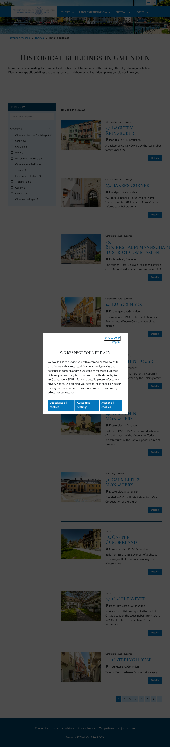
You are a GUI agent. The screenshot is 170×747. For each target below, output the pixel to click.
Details (155, 158)
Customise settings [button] (83, 405)
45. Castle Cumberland (121, 539)
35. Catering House (128, 659)
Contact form (43, 728)
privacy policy (112, 337)
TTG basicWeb (83, 737)
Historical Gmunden (19, 38)
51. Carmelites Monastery (122, 482)
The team (121, 12)
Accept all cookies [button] (108, 405)
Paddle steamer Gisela (93, 12)
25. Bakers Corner (127, 185)
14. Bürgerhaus (123, 304)
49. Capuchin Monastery (120, 415)
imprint (116, 342)
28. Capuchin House (129, 361)
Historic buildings (59, 38)
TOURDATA (98, 737)
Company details (64, 728)
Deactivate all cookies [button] (58, 405)
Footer (139, 12)
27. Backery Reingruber (119, 130)
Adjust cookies (126, 728)
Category (31, 128)
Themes (65, 12)
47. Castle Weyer (125, 598)
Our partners (106, 728)
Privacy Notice (86, 728)
